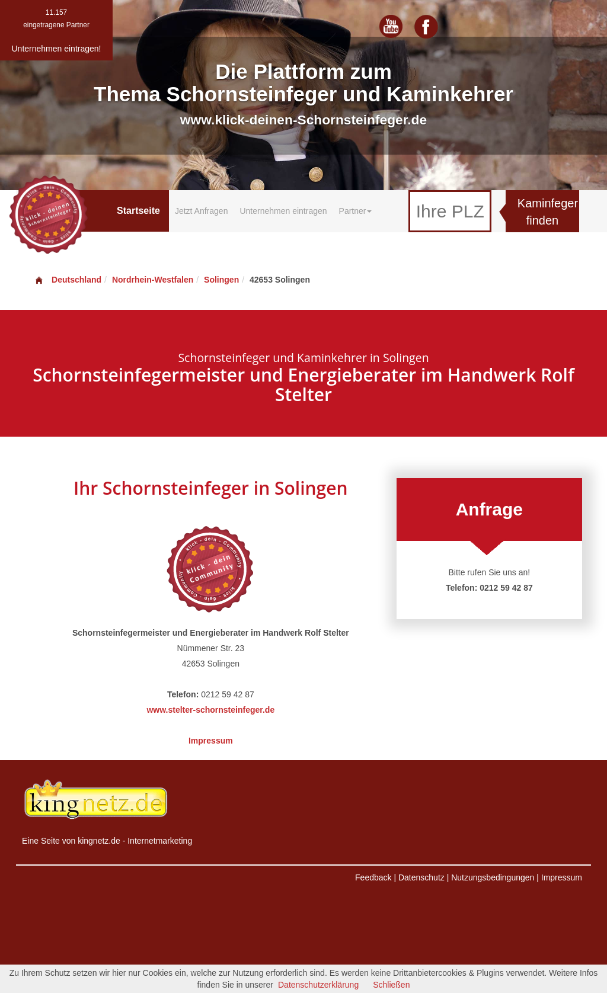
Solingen (221, 279)
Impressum (211, 740)
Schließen (391, 984)
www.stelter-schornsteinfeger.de (210, 710)
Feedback (373, 877)
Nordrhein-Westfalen (152, 279)
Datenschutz (421, 877)
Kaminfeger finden (547, 212)
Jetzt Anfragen (201, 211)
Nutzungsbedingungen (492, 877)
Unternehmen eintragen (283, 211)
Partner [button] (355, 211)
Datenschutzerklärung (318, 984)
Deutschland (67, 279)
